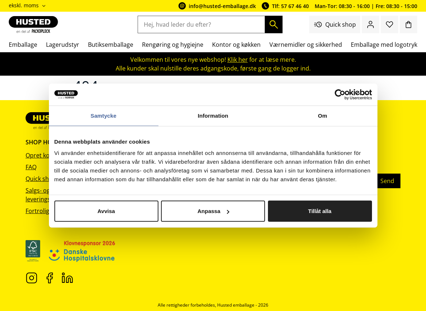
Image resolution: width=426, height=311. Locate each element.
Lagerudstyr (62, 45)
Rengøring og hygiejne (172, 45)
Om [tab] (322, 115)
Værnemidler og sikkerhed (305, 45)
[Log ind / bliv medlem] (370, 24)
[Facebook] (49, 277)
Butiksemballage (110, 45)
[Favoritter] (389, 24)
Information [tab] (213, 115)
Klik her (237, 60)
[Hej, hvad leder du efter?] (201, 24)
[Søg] (274, 24)
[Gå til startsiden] (33, 24)
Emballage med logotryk (384, 45)
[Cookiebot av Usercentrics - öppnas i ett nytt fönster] (340, 94)
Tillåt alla (319, 211)
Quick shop (335, 24)
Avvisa (106, 211)
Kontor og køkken (236, 45)
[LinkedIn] (67, 277)
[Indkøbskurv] (408, 24)
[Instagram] (32, 277)
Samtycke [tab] (103, 115)
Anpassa (213, 211)
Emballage (23, 45)
